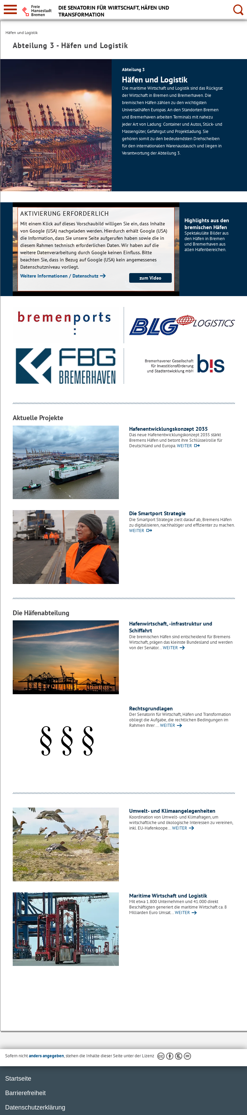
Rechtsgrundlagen (151, 708)
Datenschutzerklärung (35, 1107)
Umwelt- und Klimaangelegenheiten (172, 810)
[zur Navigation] (10, 9)
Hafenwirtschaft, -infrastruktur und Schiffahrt (170, 627)
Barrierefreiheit (25, 1093)
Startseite (18, 1078)
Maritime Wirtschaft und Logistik (168, 895)
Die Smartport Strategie (157, 513)
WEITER (184, 446)
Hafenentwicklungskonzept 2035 (168, 428)
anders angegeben (46, 1056)
